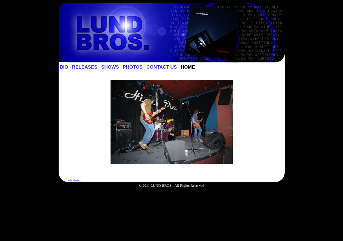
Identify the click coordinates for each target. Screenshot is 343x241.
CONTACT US (161, 67)
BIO (64, 67)
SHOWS (110, 67)
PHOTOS (133, 67)
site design (75, 180)
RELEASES (84, 67)
